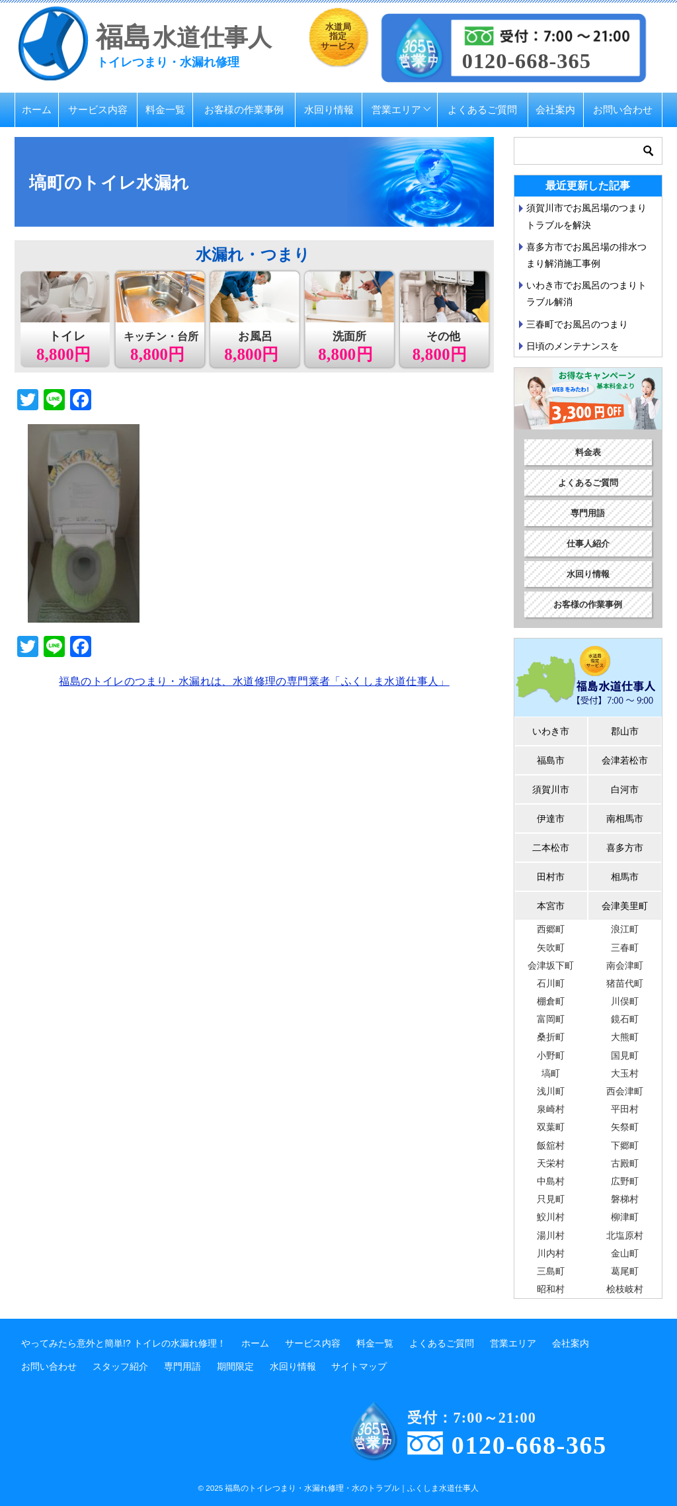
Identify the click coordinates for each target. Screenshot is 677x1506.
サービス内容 (98, 109)
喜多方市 (624, 847)
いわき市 (550, 731)
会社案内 (555, 109)
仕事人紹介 (588, 544)
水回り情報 (329, 109)
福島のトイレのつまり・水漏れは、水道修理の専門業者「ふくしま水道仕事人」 (254, 681)
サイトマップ (359, 1366)
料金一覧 (165, 109)
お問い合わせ (623, 109)
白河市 (625, 789)
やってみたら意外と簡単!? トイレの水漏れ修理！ (123, 1343)
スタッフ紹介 (120, 1366)
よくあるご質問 (482, 109)
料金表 (588, 452)
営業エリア (396, 109)
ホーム (37, 109)
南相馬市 (624, 818)
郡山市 (625, 731)
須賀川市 (550, 789)
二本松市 (550, 847)
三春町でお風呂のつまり (577, 324)
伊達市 (551, 818)
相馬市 (625, 876)
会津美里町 (625, 906)
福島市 (551, 760)
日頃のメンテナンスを (572, 346)
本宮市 (551, 906)
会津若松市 (625, 760)
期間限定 (235, 1366)
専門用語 (588, 513)
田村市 (551, 876)
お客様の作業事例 (244, 109)
